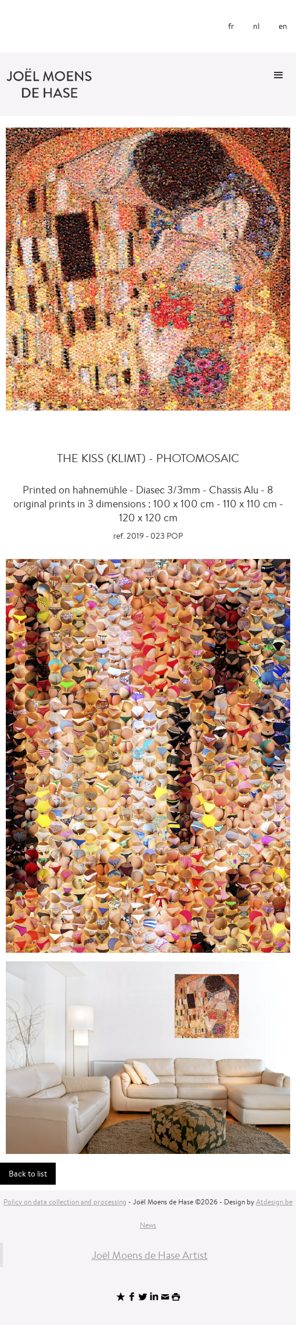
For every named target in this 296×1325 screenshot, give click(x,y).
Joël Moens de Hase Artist (150, 1255)
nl (256, 26)
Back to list (28, 1173)
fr (231, 26)
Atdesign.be (274, 1201)
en (283, 26)
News (148, 1225)
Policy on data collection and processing (65, 1201)
